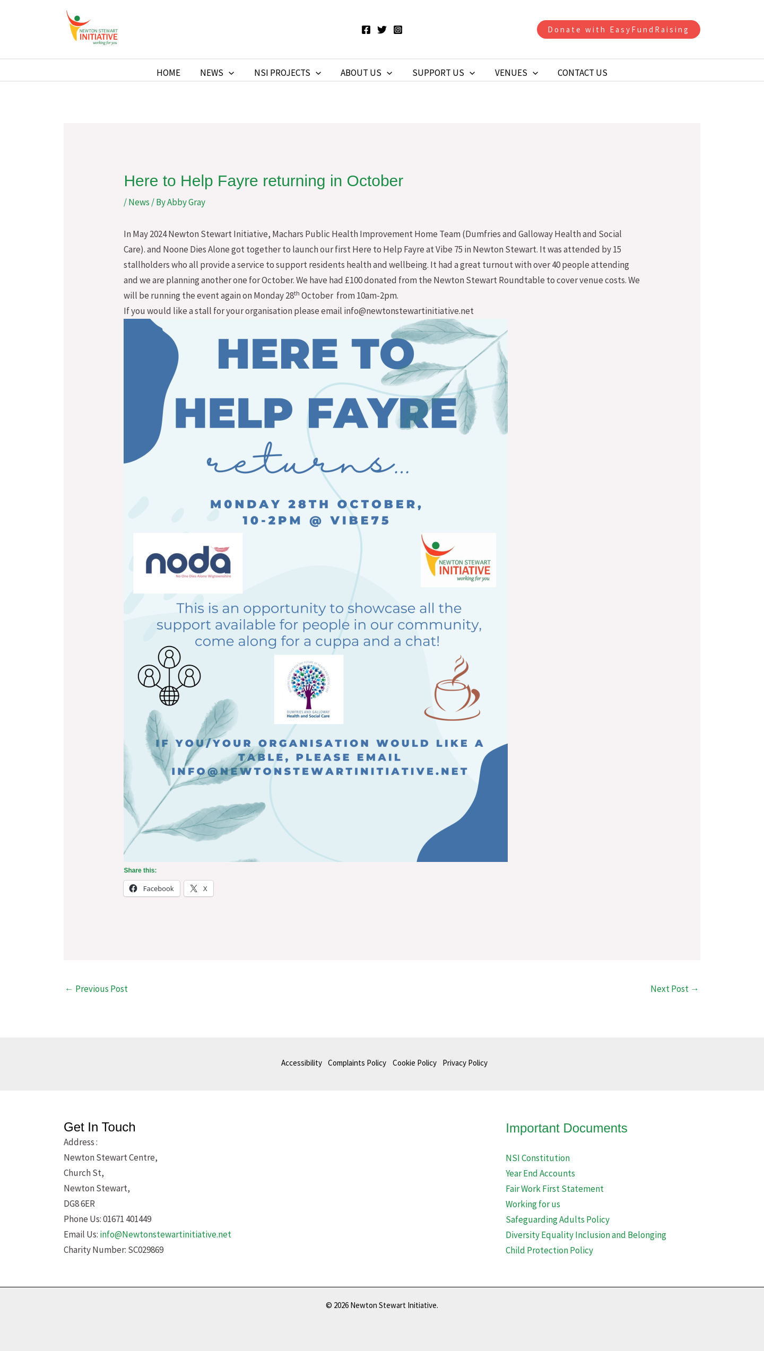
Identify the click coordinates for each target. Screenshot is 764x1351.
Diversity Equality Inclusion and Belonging (586, 1235)
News (221, 73)
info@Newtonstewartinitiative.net (165, 1234)
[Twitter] (382, 29)
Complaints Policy (355, 1063)
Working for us (533, 1204)
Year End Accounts (540, 1173)
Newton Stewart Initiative (189, 29)
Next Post (674, 989)
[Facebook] (366, 29)
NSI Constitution (538, 1158)
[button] (618, 29)
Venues (512, 73)
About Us (366, 73)
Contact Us (577, 73)
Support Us (442, 73)
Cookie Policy (415, 1063)
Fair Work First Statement (555, 1189)
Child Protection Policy (549, 1250)
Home (174, 73)
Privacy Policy (467, 1063)
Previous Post (96, 989)
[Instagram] (398, 29)
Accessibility (297, 1063)
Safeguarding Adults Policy (558, 1219)
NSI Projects (289, 73)
